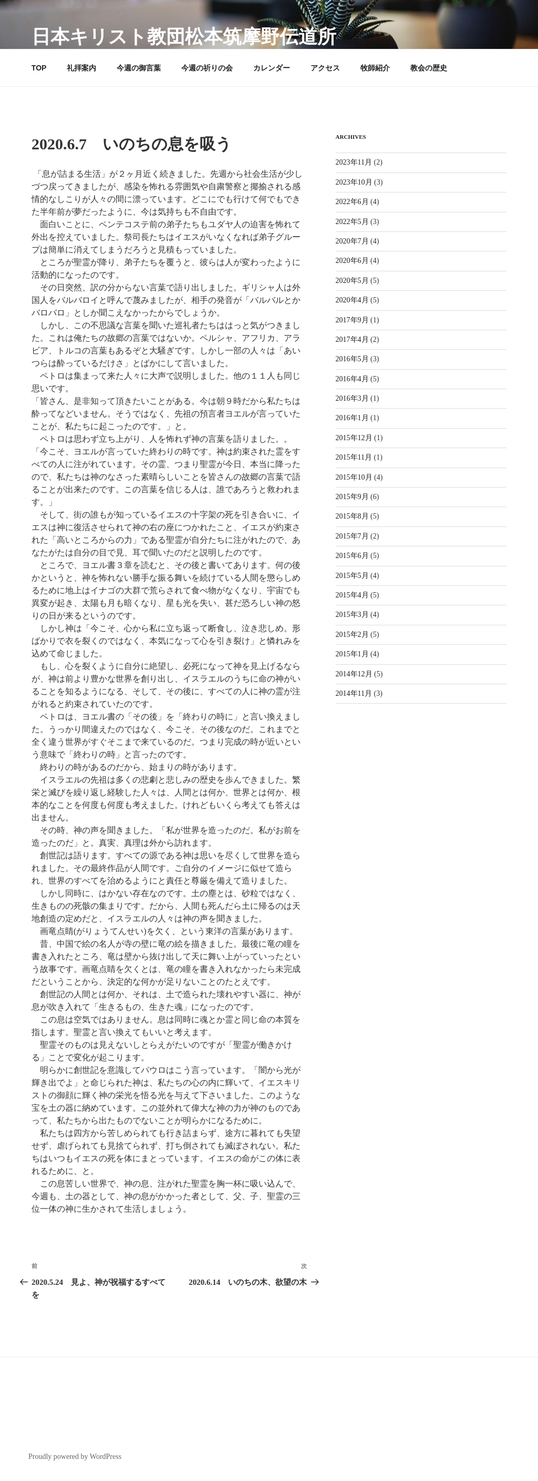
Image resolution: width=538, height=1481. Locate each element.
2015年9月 (352, 497)
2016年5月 (352, 359)
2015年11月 (354, 457)
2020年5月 (352, 281)
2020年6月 (352, 261)
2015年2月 (352, 634)
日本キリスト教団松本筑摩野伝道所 (184, 36)
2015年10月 (354, 477)
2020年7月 (352, 241)
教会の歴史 (428, 68)
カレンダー (271, 68)
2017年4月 (352, 339)
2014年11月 (354, 693)
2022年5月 (352, 222)
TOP (39, 68)
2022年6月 (352, 202)
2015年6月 (352, 556)
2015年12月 (354, 438)
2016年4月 (352, 379)
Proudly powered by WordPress (74, 1456)
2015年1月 (352, 654)
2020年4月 (352, 300)
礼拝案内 (81, 68)
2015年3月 (352, 614)
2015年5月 (352, 576)
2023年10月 (354, 182)
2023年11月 (354, 162)
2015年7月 (352, 536)
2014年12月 (354, 674)
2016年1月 (352, 418)
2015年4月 (352, 595)
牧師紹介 (375, 68)
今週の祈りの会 (207, 68)
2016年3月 (352, 398)
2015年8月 (352, 516)
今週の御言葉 (139, 68)
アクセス (325, 68)
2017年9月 (352, 320)
